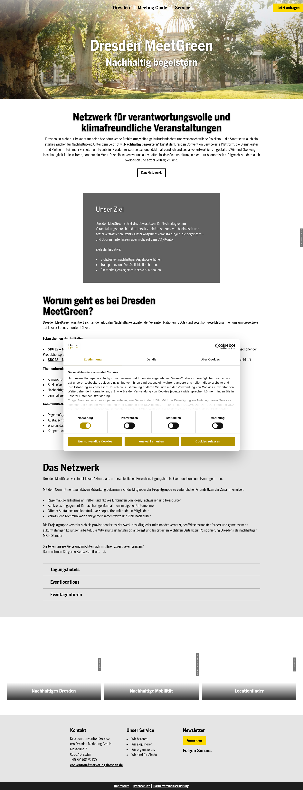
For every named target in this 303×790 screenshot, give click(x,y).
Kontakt (83, 552)
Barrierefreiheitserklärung (171, 786)
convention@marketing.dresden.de (96, 765)
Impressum (121, 786)
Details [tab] (151, 359)
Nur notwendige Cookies (95, 441)
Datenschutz (141, 786)
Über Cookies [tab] (210, 359)
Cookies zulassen (207, 441)
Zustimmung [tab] (93, 359)
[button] (288, 8)
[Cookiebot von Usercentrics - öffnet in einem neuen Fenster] (218, 346)
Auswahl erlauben (151, 441)
